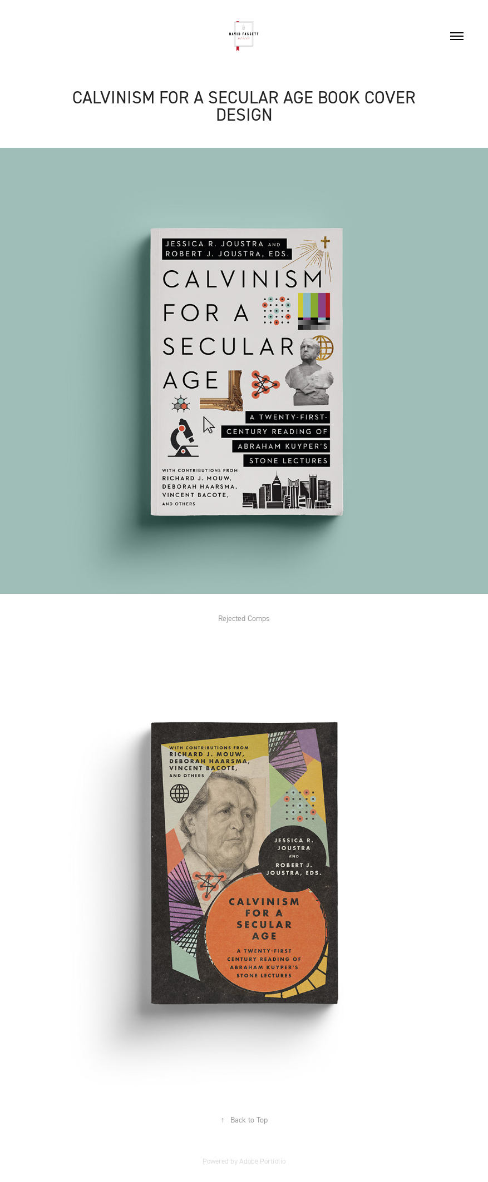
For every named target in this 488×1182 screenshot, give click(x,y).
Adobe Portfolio (262, 1160)
